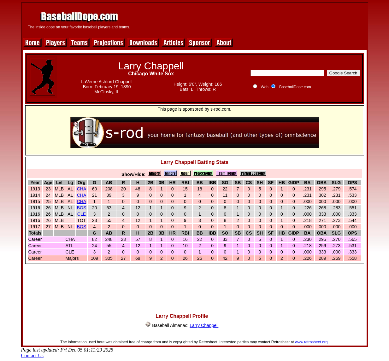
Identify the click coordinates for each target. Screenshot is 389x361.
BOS (81, 207)
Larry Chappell (204, 325)
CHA (81, 188)
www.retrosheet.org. (312, 342)
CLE (81, 214)
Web (264, 87)
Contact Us (32, 355)
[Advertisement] (250, 19)
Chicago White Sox (151, 73)
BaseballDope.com (295, 87)
